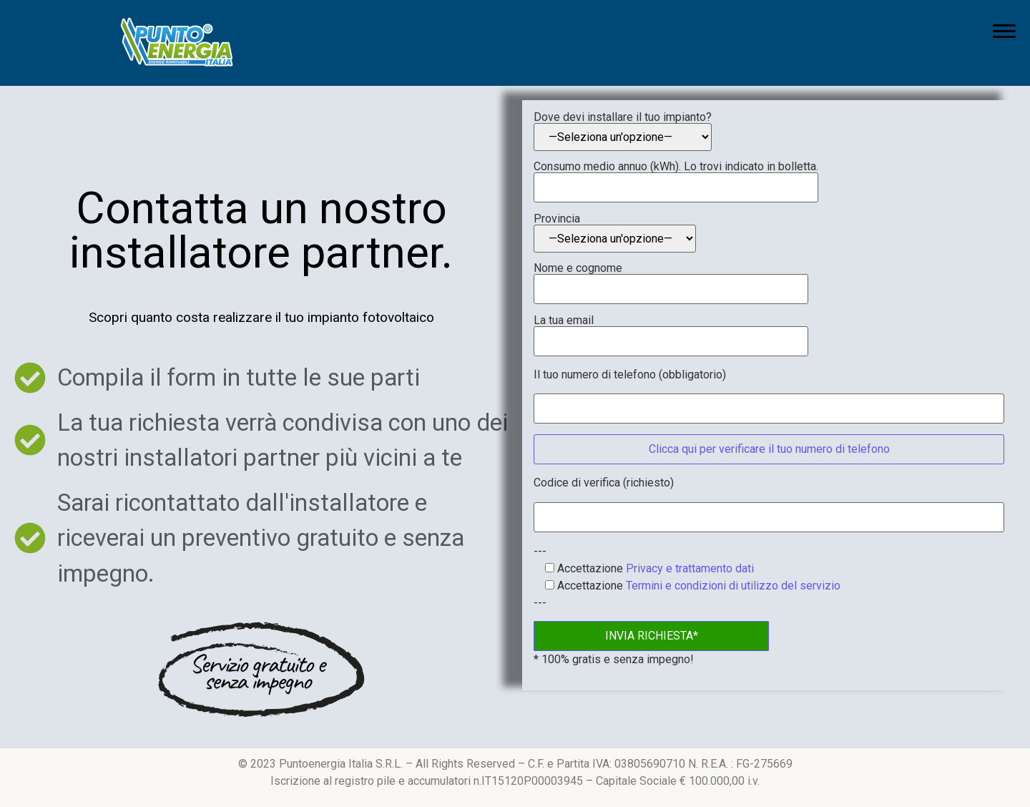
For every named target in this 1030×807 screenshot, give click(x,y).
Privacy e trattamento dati (690, 568)
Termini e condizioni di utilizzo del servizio (733, 585)
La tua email (671, 331)
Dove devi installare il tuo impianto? (623, 131)
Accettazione (644, 568)
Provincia (615, 233)
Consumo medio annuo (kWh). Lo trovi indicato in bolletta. (676, 177)
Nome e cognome (671, 279)
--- (540, 551)
